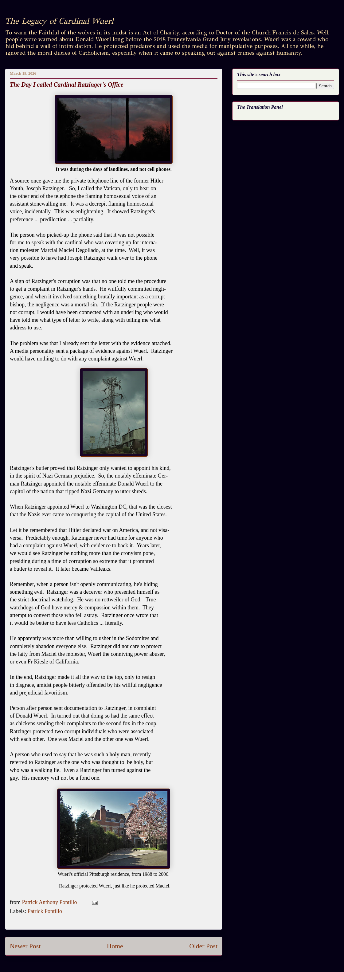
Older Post (203, 946)
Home (115, 946)
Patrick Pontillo (44, 911)
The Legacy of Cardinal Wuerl (59, 21)
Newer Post (25, 946)
